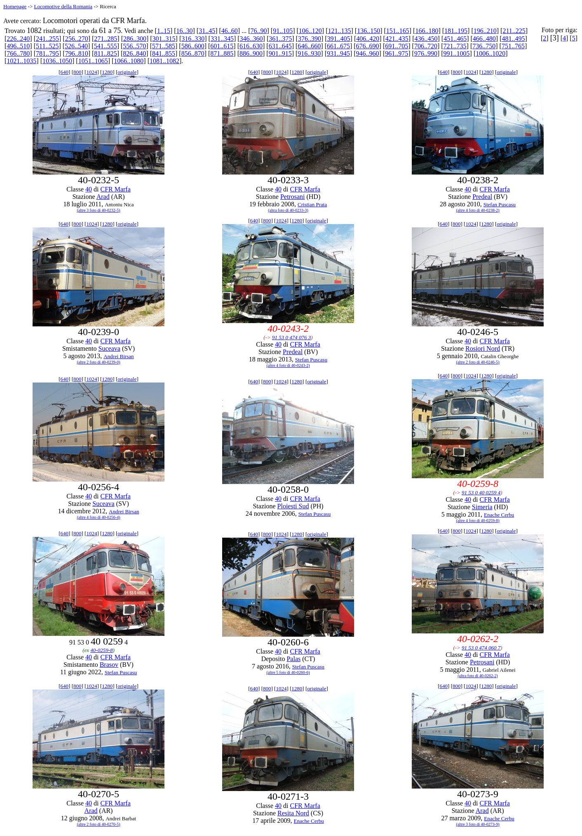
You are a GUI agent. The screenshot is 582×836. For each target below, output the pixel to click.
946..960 (367, 53)
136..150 (368, 30)
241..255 (47, 38)
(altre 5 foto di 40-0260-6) (288, 672)
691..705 (396, 46)
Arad (103, 196)
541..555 (105, 46)
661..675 (338, 46)
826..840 (134, 53)
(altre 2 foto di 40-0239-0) (98, 362)
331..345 (222, 38)
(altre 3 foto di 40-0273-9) (478, 824)
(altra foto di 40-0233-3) (288, 210)
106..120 (310, 30)
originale (126, 72)
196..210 (485, 30)
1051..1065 (93, 60)
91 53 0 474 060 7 (481, 648)
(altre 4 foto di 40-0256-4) (98, 517)
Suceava (109, 348)
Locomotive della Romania (63, 6)
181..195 (455, 30)
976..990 (425, 53)
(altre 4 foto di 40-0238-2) (478, 210)
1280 (107, 72)
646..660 (309, 46)
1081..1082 (164, 60)
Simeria (482, 506)
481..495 (513, 38)
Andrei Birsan (118, 356)
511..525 (47, 46)
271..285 (105, 38)
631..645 (280, 46)
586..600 (192, 46)
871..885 (221, 53)
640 (65, 72)
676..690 (367, 46)
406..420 (367, 38)
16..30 (184, 30)
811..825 (105, 53)
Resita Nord (293, 813)
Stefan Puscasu (499, 204)
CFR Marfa (115, 189)
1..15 (163, 30)
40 (88, 189)
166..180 (426, 30)
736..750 (483, 46)
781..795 (47, 53)
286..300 (134, 38)
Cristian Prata (312, 204)
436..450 (426, 38)
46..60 (229, 30)
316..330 (192, 38)
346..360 (251, 38)
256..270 (76, 38)
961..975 (396, 53)
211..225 (513, 30)
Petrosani (292, 196)
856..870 (192, 53)
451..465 (455, 38)
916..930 (309, 53)
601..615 (221, 46)
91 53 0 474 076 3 (291, 337)
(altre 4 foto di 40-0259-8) (478, 520)
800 (77, 72)
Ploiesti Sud (293, 506)
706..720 (425, 46)
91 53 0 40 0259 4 (481, 492)
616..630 (251, 46)
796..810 (76, 53)
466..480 (484, 38)
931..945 (338, 53)
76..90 (259, 30)
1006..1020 (490, 53)
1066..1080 (128, 60)
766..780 (18, 53)
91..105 (283, 30)
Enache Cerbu (499, 515)
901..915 (280, 53)
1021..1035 (21, 60)
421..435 (396, 38)
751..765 (513, 46)
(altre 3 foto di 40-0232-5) (98, 210)
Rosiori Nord (482, 348)
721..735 (455, 46)
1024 (91, 72)
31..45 (207, 30)
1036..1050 (57, 60)
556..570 (134, 46)
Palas (293, 658)
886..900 (251, 53)
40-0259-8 (101, 650)
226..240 (18, 38)
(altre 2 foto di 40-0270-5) (98, 824)
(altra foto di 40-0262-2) (478, 675)
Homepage (14, 6)
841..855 (163, 53)
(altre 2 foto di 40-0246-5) (478, 362)
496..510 (18, 46)
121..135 (339, 30)
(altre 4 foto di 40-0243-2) (288, 365)
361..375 (280, 38)
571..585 (163, 46)
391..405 (338, 38)
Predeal (482, 196)
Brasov (109, 664)
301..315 (164, 38)
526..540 (76, 46)
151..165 (397, 30)
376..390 (309, 38)
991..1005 (457, 53)
